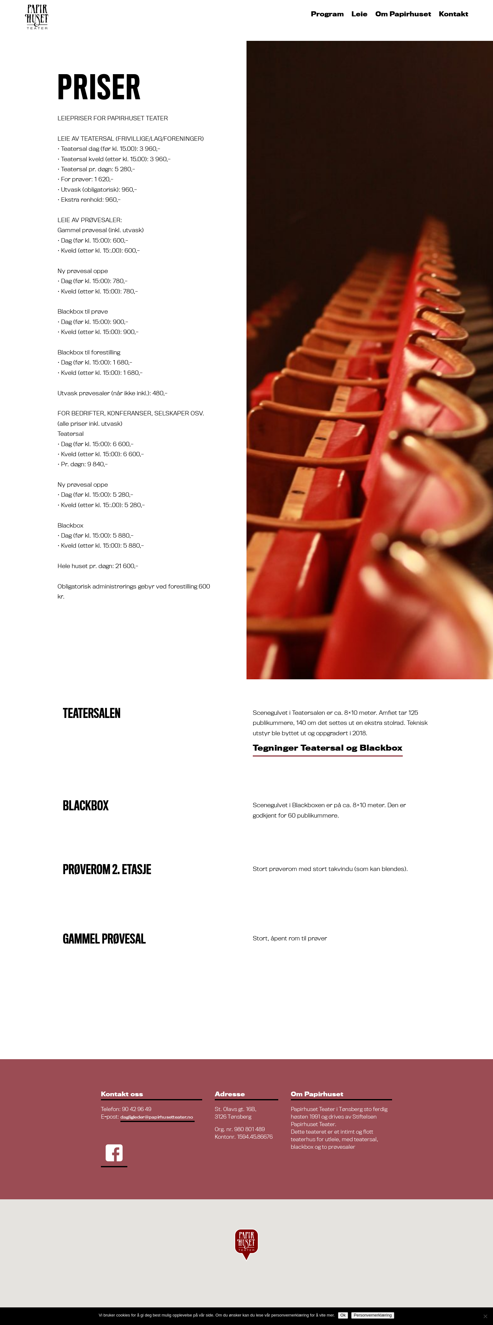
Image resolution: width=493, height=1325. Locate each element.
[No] (485, 1316)
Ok (343, 1315)
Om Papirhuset (403, 14)
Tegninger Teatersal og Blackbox (328, 748)
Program (327, 14)
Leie (360, 14)
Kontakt (453, 14)
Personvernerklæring (373, 1315)
